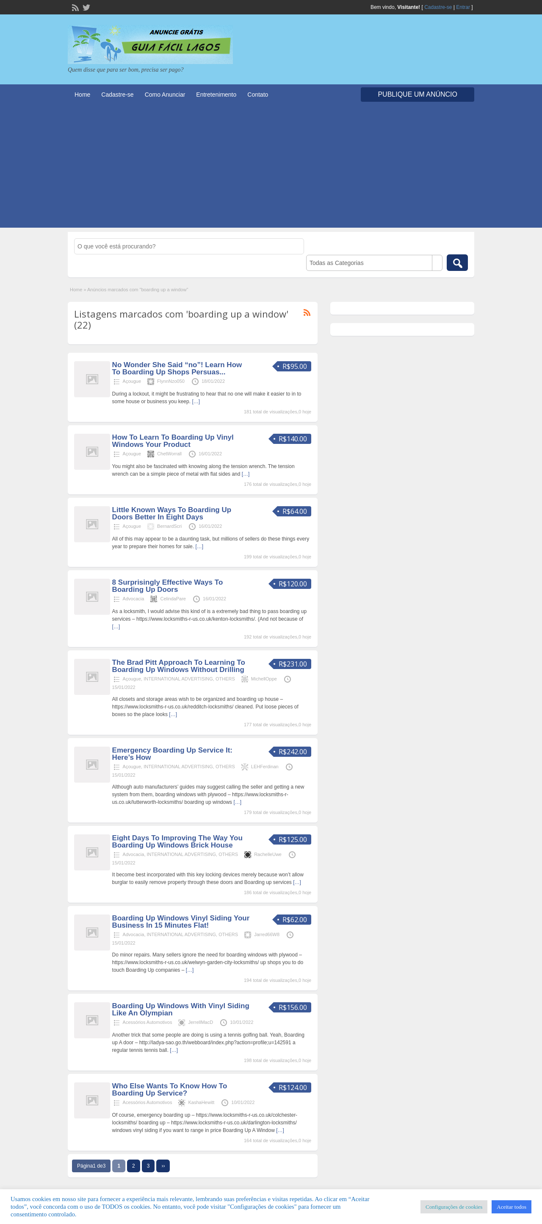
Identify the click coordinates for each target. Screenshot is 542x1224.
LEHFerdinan (265, 766)
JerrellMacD (200, 1022)
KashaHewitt (201, 1102)
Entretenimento (216, 94)
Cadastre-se (438, 7)
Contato (257, 94)
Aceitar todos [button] (511, 1207)
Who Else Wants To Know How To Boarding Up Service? (169, 1089)
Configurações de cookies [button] (454, 1207)
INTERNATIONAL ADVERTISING (178, 678)
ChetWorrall (169, 453)
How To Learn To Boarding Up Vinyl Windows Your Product (173, 441)
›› (163, 1166)
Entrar (463, 7)
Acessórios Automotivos (147, 1022)
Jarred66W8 (266, 934)
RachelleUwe (268, 854)
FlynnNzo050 (171, 381)
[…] (196, 401)
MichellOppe (264, 678)
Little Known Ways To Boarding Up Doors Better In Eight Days (171, 513)
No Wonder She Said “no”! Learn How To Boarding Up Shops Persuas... (177, 368)
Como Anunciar (165, 94)
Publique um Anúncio (417, 94)
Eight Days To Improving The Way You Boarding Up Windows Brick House (177, 841)
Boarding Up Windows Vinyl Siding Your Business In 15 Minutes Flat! (181, 921)
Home (82, 94)
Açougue (132, 381)
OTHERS (225, 678)
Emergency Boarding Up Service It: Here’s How (172, 753)
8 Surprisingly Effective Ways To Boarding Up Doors (167, 586)
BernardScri (169, 526)
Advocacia (133, 598)
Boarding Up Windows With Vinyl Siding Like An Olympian (180, 1009)
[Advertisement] (271, 168)
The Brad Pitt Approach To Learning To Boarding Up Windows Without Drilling (178, 666)
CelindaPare (173, 598)
